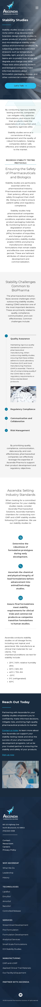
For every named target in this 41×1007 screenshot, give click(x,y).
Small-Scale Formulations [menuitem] (15, 944)
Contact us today (10, 730)
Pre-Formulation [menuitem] (10, 930)
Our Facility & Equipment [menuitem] (14, 973)
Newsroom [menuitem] (8, 843)
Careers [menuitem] (6, 847)
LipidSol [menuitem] (6, 892)
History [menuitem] (6, 877)
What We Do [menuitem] (9, 868)
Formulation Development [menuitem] (15, 935)
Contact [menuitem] (6, 840)
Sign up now (8, 755)
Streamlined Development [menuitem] (15, 925)
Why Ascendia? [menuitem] (11, 863)
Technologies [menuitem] (10, 887)
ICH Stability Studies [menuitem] (12, 949)
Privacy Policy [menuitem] (9, 850)
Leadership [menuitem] (8, 873)
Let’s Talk (19, 86)
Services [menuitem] (7, 920)
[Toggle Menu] (35, 8)
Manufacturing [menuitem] (11, 958)
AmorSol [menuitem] (7, 901)
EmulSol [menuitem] (7, 896)
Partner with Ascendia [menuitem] (16, 982)
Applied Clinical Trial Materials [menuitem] (17, 968)
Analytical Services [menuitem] (11, 939)
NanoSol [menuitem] (7, 906)
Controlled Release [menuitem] (12, 911)
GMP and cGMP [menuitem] (10, 963)
